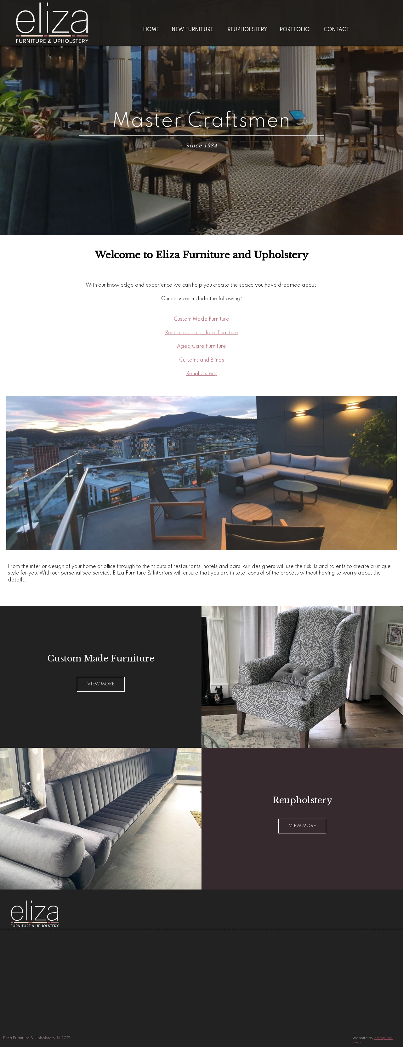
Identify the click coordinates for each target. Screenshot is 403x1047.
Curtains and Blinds (201, 360)
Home (151, 29)
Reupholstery (247, 29)
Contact (336, 29)
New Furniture (192, 29)
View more (100, 684)
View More (302, 826)
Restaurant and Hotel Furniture (201, 332)
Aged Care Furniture (201, 346)
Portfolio (294, 29)
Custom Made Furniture (201, 319)
